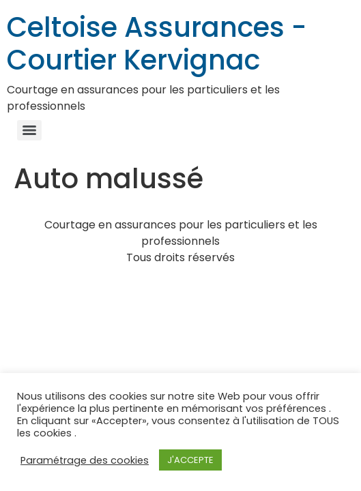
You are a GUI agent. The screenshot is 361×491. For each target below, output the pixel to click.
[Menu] (29, 130)
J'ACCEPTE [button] (190, 459)
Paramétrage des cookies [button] (84, 460)
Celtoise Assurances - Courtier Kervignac (156, 43)
